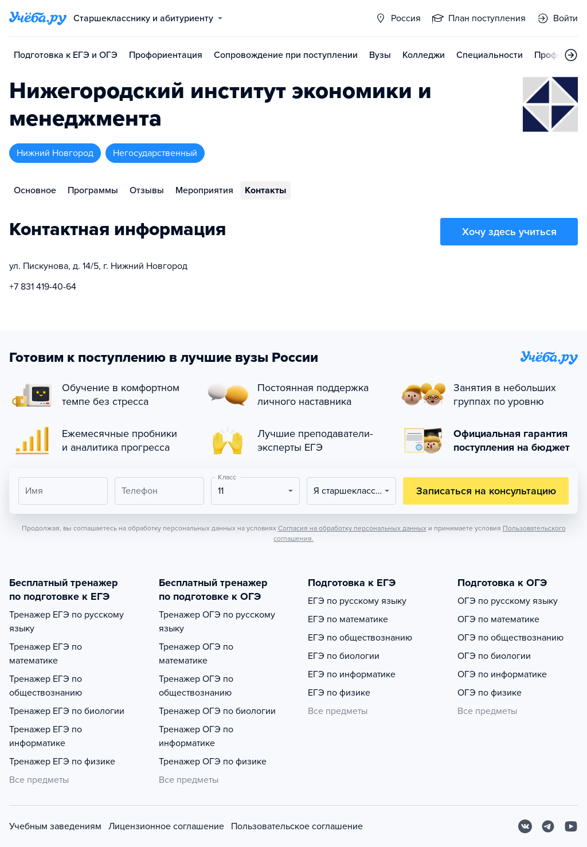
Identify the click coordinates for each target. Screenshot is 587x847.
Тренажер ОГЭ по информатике (196, 736)
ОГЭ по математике (498, 619)
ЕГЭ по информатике (352, 674)
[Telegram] (548, 826)
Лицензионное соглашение (166, 826)
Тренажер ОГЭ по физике (213, 761)
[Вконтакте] (525, 826)
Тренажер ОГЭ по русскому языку (217, 621)
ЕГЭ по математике (348, 619)
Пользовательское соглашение (297, 826)
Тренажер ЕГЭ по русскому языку (66, 621)
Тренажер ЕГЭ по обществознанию (45, 685)
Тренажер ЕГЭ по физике (62, 761)
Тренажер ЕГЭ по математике (45, 653)
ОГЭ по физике (489, 692)
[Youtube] (571, 826)
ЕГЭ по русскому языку (357, 601)
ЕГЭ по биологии (343, 656)
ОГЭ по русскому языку (507, 601)
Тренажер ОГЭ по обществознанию (196, 685)
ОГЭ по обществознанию (510, 637)
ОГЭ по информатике (502, 674)
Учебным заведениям (55, 826)
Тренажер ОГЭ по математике (196, 653)
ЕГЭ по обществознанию (360, 637)
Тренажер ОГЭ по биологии (217, 711)
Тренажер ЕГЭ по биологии (66, 711)
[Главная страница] (37, 18)
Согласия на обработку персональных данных (352, 528)
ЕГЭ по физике (339, 692)
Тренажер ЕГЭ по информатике (45, 736)
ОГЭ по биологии (494, 656)
